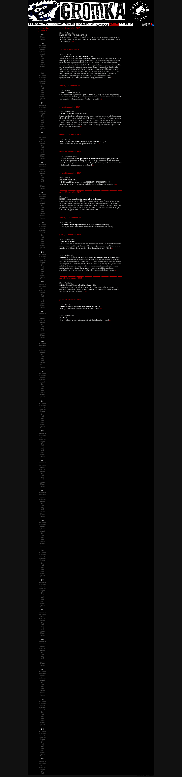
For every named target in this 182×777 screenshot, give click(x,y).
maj (42, 60)
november (42, 48)
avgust (42, 54)
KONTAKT (102, 24)
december (42, 45)
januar (43, 39)
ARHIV (114, 24)
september (42, 52)
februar (42, 37)
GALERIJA (126, 24)
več (73, 41)
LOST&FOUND (85, 24)
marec (43, 65)
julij (42, 56)
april (42, 62)
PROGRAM (56, 24)
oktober (42, 50)
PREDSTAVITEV (38, 24)
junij (42, 58)
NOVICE (70, 24)
